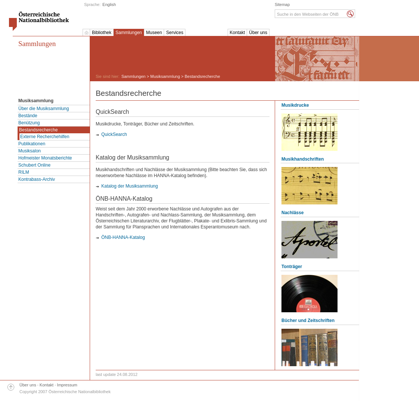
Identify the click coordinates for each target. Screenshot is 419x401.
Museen (154, 32)
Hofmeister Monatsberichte (45, 158)
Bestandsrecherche (38, 130)
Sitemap (282, 4)
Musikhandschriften (302, 159)
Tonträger (291, 266)
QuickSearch (114, 134)
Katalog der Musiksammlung (129, 186)
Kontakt (237, 32)
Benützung (29, 122)
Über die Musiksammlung (43, 108)
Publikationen (31, 143)
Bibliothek (101, 32)
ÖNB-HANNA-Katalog (123, 237)
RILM (23, 172)
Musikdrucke (295, 105)
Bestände (27, 115)
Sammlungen (128, 32)
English (109, 4)
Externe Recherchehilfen (44, 136)
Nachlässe (292, 212)
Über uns (258, 32)
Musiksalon (29, 151)
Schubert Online (34, 165)
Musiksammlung (165, 76)
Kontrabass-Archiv (36, 179)
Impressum (67, 385)
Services (174, 32)
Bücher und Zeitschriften (308, 320)
